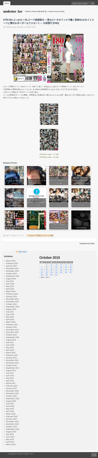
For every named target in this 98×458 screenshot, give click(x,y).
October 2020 (11, 396)
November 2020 (12, 393)
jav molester (19, 27)
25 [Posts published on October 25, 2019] (61, 272)
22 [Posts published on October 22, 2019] (47, 272)
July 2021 (10, 373)
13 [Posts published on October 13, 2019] (71, 267)
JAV (7, 235)
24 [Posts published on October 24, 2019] (56, 272)
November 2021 (12, 363)
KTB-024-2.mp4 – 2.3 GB (49, 157)
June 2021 (10, 376)
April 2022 (10, 350)
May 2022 (10, 348)
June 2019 (10, 437)
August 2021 (11, 370)
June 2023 (10, 314)
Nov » (47, 277)
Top (94, 455)
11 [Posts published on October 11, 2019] (61, 267)
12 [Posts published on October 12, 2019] (66, 267)
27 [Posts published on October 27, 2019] (71, 272)
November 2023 (12, 302)
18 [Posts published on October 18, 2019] (61, 270)
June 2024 (10, 284)
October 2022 (11, 335)
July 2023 (10, 312)
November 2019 (12, 424)
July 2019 (10, 434)
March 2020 (10, 414)
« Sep (41, 277)
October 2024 (11, 274)
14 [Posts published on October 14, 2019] (42, 270)
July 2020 (10, 404)
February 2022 (12, 355)
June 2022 (10, 345)
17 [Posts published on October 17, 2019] (56, 270)
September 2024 (12, 276)
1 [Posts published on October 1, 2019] (46, 265)
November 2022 (12, 332)
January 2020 (11, 419)
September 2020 (12, 399)
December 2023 (12, 299)
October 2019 (11, 427)
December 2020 (12, 391)
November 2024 (12, 271)
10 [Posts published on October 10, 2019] (56, 267)
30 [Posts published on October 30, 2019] (51, 275)
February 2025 (12, 263)
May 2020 (10, 409)
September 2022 (12, 337)
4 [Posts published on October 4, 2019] (61, 265)
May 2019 (10, 439)
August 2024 (11, 279)
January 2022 (11, 358)
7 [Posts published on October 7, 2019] (41, 267)
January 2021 (11, 388)
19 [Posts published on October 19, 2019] (66, 270)
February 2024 (12, 294)
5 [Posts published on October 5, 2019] (65, 265)
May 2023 (10, 317)
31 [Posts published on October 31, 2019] (56, 275)
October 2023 (11, 304)
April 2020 (10, 411)
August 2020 (11, 401)
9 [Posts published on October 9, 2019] (51, 267)
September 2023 (12, 307)
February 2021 (12, 386)
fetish (31, 235)
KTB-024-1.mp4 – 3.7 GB (49, 154)
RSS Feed (22, 252)
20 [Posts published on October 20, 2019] (71, 270)
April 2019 (10, 442)
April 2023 (10, 319)
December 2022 (12, 330)
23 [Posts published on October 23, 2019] (51, 272)
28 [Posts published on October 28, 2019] (42, 275)
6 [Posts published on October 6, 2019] (70, 265)
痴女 (52, 235)
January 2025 (11, 266)
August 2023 (11, 309)
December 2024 (12, 268)
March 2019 (10, 444)
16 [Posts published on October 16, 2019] (51, 270)
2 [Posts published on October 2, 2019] (51, 265)
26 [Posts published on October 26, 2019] (66, 272)
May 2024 (10, 286)
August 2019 (11, 432)
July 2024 (10, 281)
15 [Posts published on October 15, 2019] (47, 270)
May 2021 (10, 378)
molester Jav (12, 11)
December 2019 (12, 422)
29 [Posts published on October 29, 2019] (47, 275)
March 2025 (10, 261)
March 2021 (10, 383)
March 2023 (10, 322)
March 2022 (10, 353)
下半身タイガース (17, 235)
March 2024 (10, 291)
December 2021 (12, 360)
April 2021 (10, 381)
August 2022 (11, 340)
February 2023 (12, 325)
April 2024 (10, 289)
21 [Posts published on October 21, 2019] (42, 272)
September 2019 (12, 429)
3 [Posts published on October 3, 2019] (56, 265)
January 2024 (11, 297)
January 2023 (11, 327)
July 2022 (10, 342)
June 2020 (10, 406)
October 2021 (11, 365)
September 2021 (12, 368)
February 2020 (12, 416)
